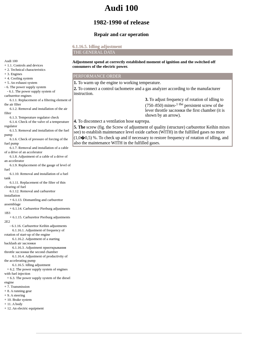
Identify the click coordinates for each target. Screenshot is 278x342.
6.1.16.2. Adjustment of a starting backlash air (31, 241)
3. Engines (14, 74)
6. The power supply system (26, 87)
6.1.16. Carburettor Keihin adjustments (39, 226)
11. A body (15, 304)
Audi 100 (11, 61)
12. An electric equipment (25, 308)
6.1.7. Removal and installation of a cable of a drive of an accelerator (36, 150)
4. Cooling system (20, 78)
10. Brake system (19, 300)
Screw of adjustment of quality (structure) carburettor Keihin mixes (171, 127)
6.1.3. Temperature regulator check (34, 117)
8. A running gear (19, 291)
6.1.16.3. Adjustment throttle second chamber (35, 249)
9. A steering (16, 295)
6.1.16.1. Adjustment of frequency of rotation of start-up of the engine (34, 232)
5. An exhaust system (22, 83)
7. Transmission (18, 287)
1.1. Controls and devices (25, 65)
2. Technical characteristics (26, 70)
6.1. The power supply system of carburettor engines (29, 93)
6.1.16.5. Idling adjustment (31, 265)
